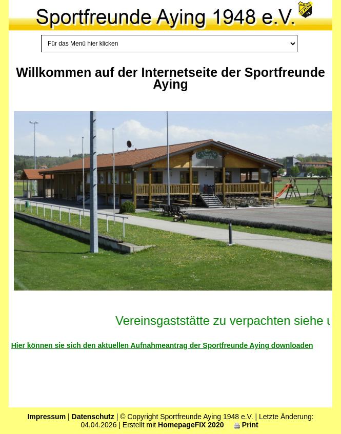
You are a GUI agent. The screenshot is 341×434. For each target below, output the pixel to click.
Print (246, 425)
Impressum (46, 416)
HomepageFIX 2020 (191, 425)
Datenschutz (93, 416)
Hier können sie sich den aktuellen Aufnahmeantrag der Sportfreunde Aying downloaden (162, 345)
